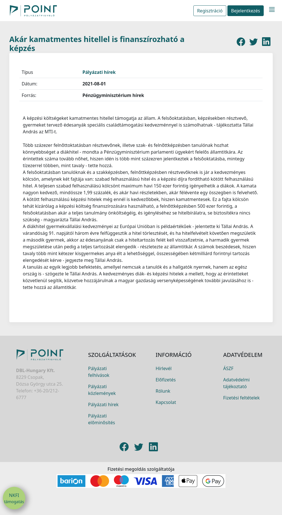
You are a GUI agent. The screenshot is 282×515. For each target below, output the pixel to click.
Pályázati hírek (99, 72)
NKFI (14, 498)
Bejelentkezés (245, 11)
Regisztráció (210, 11)
